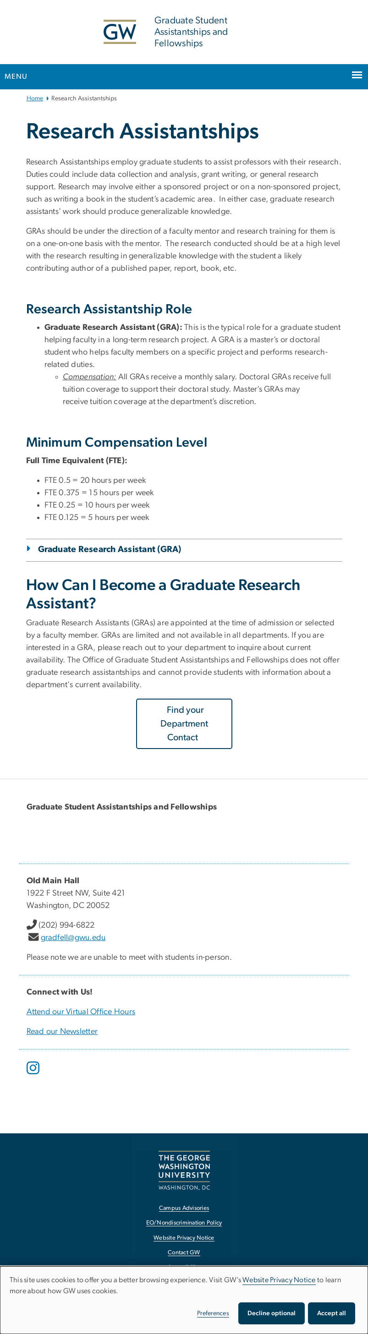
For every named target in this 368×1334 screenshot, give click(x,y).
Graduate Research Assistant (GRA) (109, 549)
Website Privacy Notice (279, 1280)
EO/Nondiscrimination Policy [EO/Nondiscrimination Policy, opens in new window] (184, 1223)
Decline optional (271, 1313)
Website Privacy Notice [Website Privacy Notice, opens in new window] (184, 1238)
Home (35, 98)
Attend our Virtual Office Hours (81, 1012)
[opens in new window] (34, 1074)
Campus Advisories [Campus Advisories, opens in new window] (184, 1208)
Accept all (331, 1313)
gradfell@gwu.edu (73, 938)
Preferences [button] (213, 1313)
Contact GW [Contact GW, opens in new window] (184, 1253)
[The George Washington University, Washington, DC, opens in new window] (184, 1170)
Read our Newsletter (62, 1032)
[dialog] (184, 1300)
